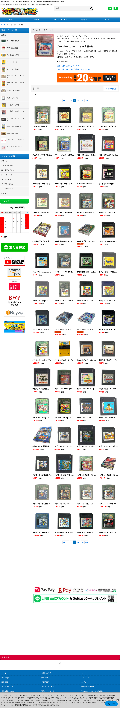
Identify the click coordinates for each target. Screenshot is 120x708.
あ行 (58, 66)
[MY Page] (116, 8)
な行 (77, 66)
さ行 (68, 66)
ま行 (63, 69)
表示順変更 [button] (111, 89)
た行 (72, 66)
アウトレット (86, 69)
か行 (63, 66)
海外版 (76, 69)
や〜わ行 (69, 69)
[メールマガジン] (110, 8)
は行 (58, 69)
